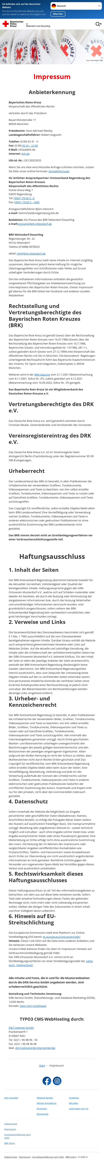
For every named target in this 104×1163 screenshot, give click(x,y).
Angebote (74, 1097)
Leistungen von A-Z (78, 1108)
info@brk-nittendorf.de (31, 253)
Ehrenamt (42, 1108)
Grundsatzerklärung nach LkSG (17, 1136)
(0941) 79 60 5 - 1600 (26, 202)
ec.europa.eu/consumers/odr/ (61, 937)
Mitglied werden (45, 1097)
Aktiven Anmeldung (46, 1103)
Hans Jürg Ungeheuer (33, 1006)
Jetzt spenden (11, 1097)
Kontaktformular (59, 171)
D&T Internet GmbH (21, 1028)
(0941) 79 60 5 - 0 (24, 198)
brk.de (26, 153)
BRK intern (9, 1143)
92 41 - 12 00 (30, 145)
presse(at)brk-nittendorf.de (35, 224)
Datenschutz (10, 1123)
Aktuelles (73, 1103)
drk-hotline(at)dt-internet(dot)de (35, 1048)
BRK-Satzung (42, 374)
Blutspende (42, 1114)
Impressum (10, 1129)
